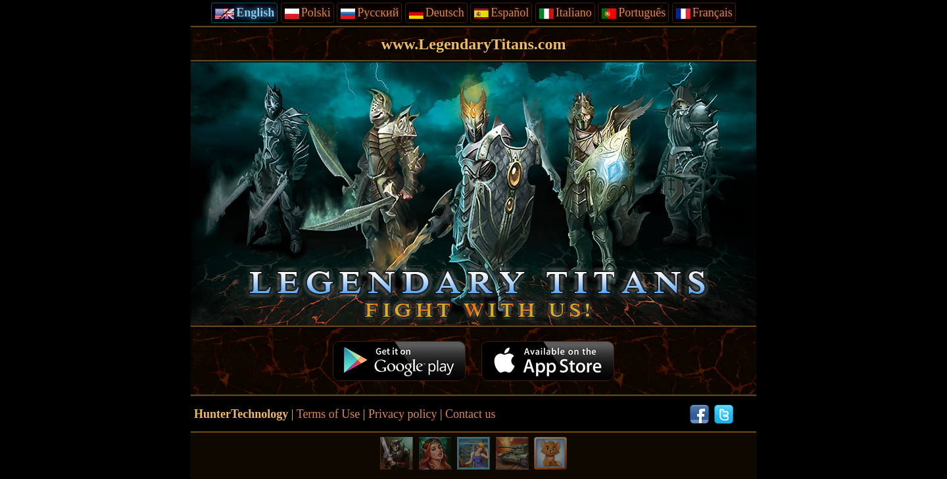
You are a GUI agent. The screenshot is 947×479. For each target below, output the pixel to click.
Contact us (470, 414)
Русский (369, 13)
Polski (307, 13)
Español (501, 13)
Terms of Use (328, 414)
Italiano (565, 13)
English (244, 13)
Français (704, 13)
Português (633, 13)
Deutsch (436, 13)
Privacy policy (402, 414)
